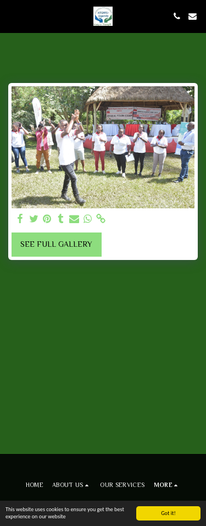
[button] (12, 16)
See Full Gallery (56, 244)
